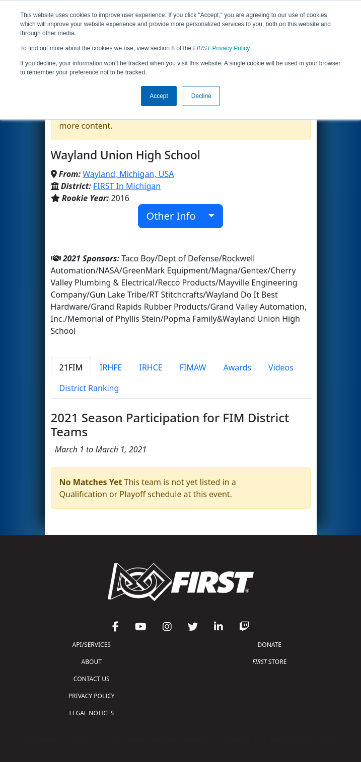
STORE (269, 661)
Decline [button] (201, 96)
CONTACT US (92, 679)
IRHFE (111, 367)
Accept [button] (159, 96)
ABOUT (92, 661)
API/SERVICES (92, 644)
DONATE (269, 644)
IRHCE (150, 367)
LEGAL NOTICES (91, 713)
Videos (281, 367)
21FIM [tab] (71, 367)
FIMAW (193, 367)
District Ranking (89, 388)
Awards (237, 367)
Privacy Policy (221, 48)
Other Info (176, 216)
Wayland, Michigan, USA (128, 173)
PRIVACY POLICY (91, 696)
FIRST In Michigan (127, 186)
